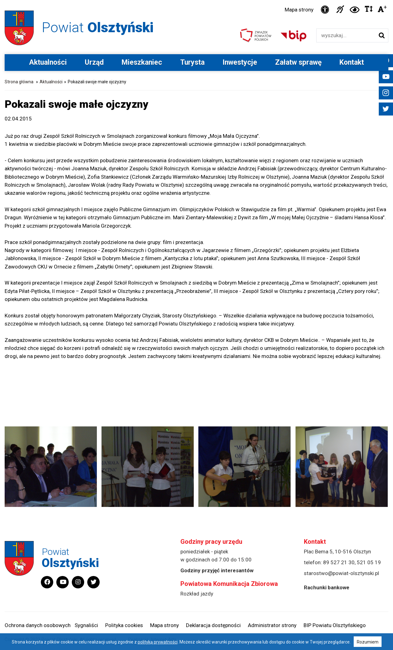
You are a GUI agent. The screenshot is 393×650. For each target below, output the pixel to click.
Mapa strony (299, 10)
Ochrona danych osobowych (38, 625)
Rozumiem (367, 641)
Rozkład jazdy (196, 594)
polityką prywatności (158, 641)
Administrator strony (272, 625)
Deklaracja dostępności (213, 625)
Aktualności (48, 62)
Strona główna (19, 81)
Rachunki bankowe (326, 587)
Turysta (192, 62)
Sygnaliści (86, 625)
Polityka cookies (124, 625)
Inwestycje (239, 62)
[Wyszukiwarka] (345, 35)
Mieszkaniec (142, 62)
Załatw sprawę (298, 62)
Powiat (97, 27)
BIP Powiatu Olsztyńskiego (335, 625)
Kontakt (351, 62)
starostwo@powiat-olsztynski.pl (341, 573)
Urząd (94, 62)
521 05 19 (369, 562)
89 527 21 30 (339, 562)
